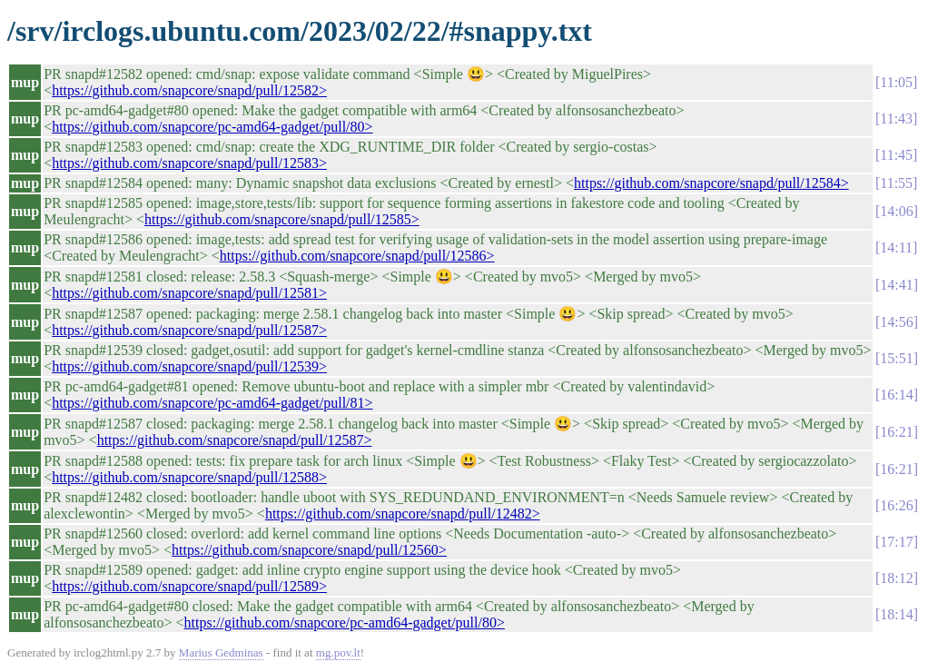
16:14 (896, 394)
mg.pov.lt (338, 652)
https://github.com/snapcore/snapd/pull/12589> (189, 586)
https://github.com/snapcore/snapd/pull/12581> (189, 293)
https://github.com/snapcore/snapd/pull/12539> (189, 366)
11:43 (896, 118)
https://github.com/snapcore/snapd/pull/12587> (189, 330)
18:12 (896, 578)
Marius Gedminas (221, 652)
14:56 (896, 322)
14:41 (896, 284)
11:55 (896, 183)
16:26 (896, 505)
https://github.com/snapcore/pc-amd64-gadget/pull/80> (212, 126)
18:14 (896, 614)
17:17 (896, 541)
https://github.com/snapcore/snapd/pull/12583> (189, 163)
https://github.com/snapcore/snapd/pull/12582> (189, 90)
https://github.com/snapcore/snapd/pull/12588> (189, 477)
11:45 (896, 155)
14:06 (896, 211)
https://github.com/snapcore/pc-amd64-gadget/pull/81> (212, 402)
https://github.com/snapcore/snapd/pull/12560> (309, 550)
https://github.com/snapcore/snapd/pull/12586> (357, 255)
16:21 (896, 432)
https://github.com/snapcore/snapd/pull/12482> (402, 513)
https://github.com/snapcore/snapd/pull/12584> (711, 183)
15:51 (896, 358)
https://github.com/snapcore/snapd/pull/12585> (282, 219)
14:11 (896, 247)
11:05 (896, 82)
